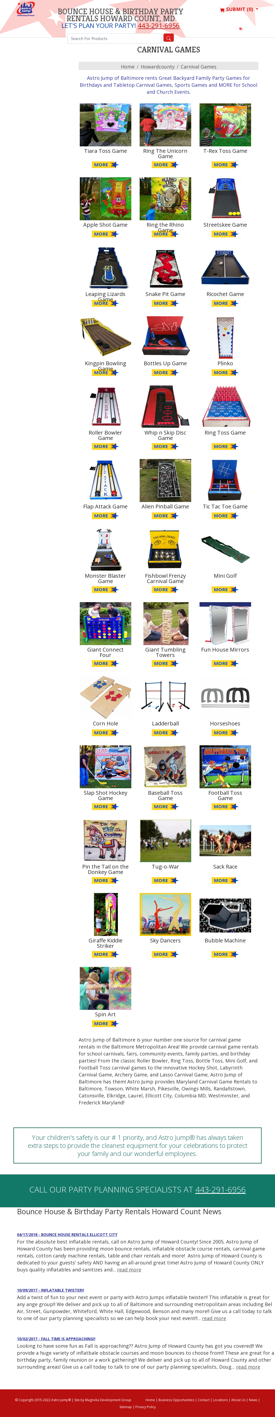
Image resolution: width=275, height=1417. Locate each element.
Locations (220, 1400)
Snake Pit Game (165, 294)
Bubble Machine (225, 940)
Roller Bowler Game (105, 435)
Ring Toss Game (225, 432)
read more (129, 1269)
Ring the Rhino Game (165, 227)
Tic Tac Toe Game (225, 506)
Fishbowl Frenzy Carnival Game (165, 578)
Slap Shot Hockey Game (105, 795)
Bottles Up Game (165, 363)
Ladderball (165, 723)
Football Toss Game (225, 795)
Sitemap (126, 1407)
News (253, 1400)
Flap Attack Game (105, 506)
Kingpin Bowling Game (105, 366)
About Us (238, 1400)
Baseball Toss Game (165, 795)
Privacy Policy (145, 1407)
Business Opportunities (176, 1400)
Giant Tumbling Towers (165, 652)
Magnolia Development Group (108, 1400)
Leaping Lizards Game (105, 296)
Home (128, 66)
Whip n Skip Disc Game (165, 435)
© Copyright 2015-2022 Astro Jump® (43, 1400)
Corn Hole (105, 723)
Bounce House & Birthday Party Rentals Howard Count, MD (120, 15)
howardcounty (158, 66)
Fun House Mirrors (225, 649)
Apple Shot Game (105, 224)
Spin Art (105, 1014)
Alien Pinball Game (165, 506)
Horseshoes (225, 723)
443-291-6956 (159, 25)
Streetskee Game (225, 224)
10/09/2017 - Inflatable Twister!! (50, 1290)
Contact (203, 1400)
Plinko (225, 363)
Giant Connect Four (105, 652)
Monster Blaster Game (105, 578)
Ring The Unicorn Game (165, 153)
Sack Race (225, 866)
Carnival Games (198, 66)
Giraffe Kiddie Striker (105, 943)
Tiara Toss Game (105, 150)
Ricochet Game (225, 294)
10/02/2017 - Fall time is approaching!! (56, 1338)
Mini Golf (225, 575)
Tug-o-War (165, 866)
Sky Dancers (165, 940)
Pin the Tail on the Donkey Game (105, 869)
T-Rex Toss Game (225, 150)
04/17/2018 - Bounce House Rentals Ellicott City (67, 1234)
